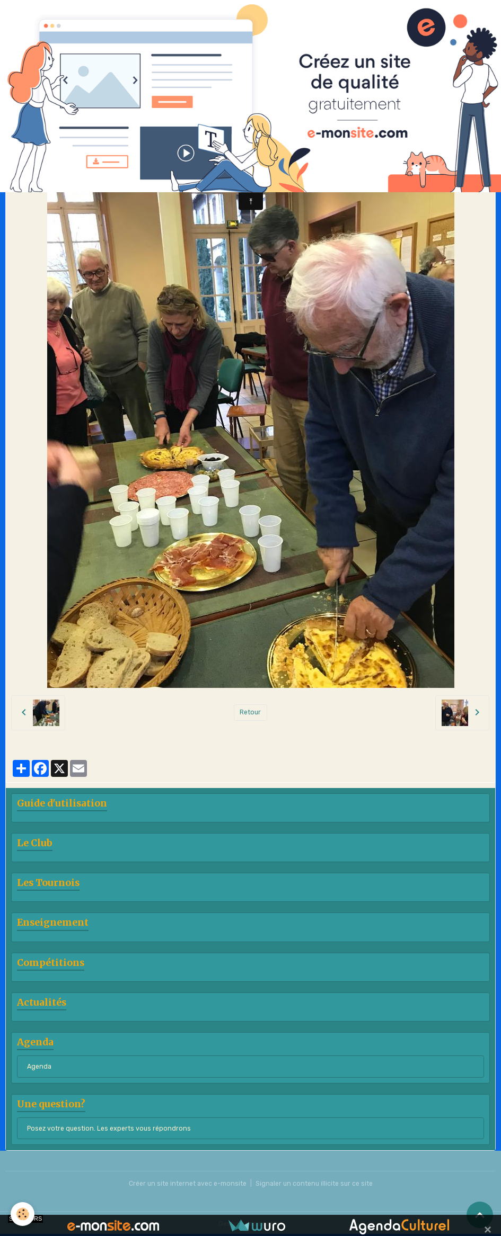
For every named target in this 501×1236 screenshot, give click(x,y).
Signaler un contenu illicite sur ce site (314, 1183)
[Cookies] (22, 1214)
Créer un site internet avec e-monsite (188, 1183)
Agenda (39, 1066)
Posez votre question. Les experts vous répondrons (109, 1128)
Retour (250, 712)
